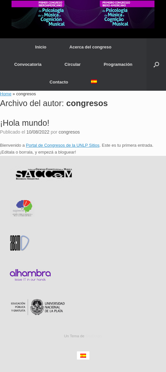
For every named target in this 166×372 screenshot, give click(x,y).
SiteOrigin (93, 336)
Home (6, 93)
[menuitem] (94, 81)
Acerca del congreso (90, 47)
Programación (118, 64)
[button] (156, 64)
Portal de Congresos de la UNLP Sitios (63, 145)
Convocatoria (27, 64)
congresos (87, 103)
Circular (72, 64)
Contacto (59, 82)
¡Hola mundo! (24, 122)
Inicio (40, 47)
